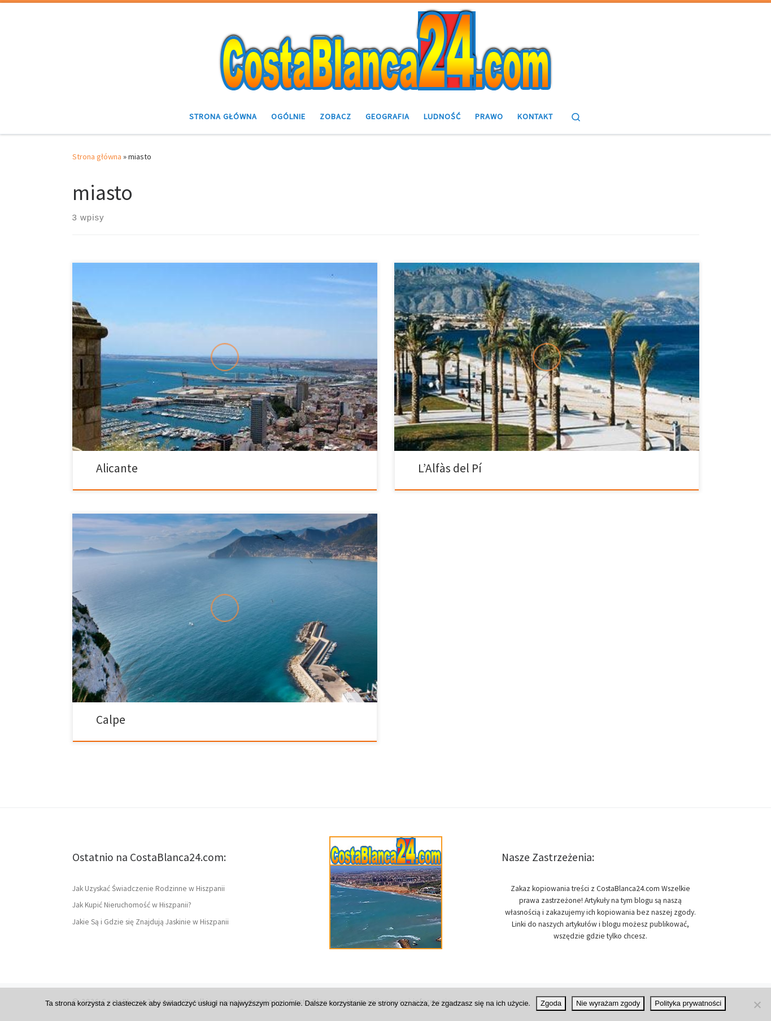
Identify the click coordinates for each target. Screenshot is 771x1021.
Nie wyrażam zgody (608, 1003)
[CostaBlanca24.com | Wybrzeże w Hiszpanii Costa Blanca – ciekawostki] (385, 49)
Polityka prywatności (688, 1003)
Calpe (110, 719)
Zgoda (551, 1003)
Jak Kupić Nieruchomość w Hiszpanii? (131, 905)
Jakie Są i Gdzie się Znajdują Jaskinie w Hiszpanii (150, 922)
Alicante (117, 468)
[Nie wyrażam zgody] (757, 1004)
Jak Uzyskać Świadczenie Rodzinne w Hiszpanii (148, 888)
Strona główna (96, 156)
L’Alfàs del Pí (450, 468)
